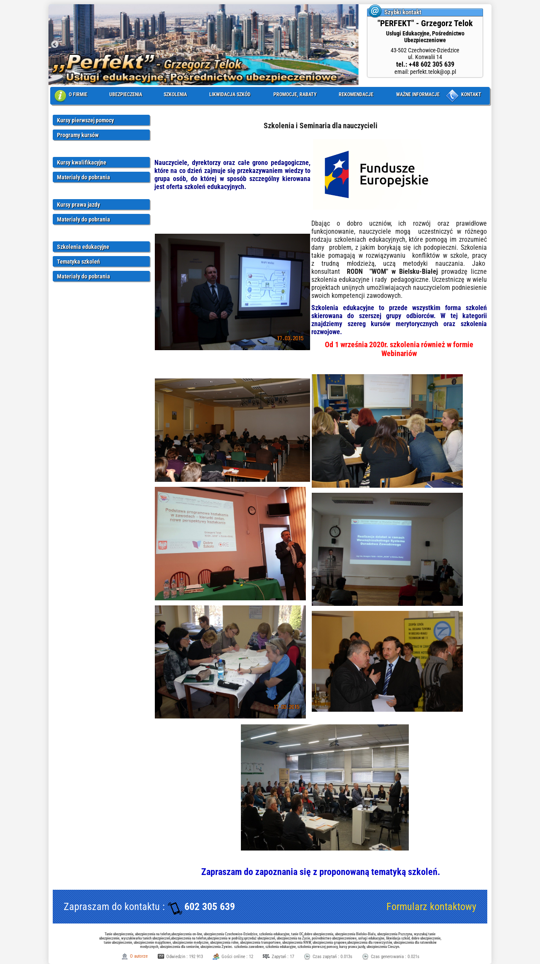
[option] (204, 44)
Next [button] (352, 45)
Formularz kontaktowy (431, 907)
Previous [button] (55, 45)
